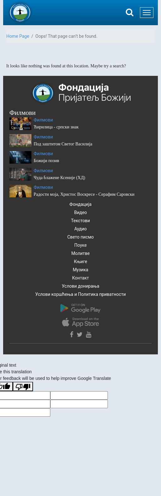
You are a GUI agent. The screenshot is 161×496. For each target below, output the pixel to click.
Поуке (80, 245)
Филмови (43, 119)
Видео (80, 212)
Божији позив (46, 160)
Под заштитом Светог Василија (63, 144)
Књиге (80, 261)
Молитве (80, 253)
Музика (80, 269)
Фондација (80, 204)
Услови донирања (80, 286)
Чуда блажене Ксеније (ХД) (59, 177)
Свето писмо (80, 237)
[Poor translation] (23, 386)
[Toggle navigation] (146, 12)
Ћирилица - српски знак (56, 127)
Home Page (17, 36)
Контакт (80, 277)
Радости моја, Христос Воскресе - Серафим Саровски (84, 194)
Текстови (80, 220)
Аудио (80, 228)
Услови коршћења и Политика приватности (80, 294)
